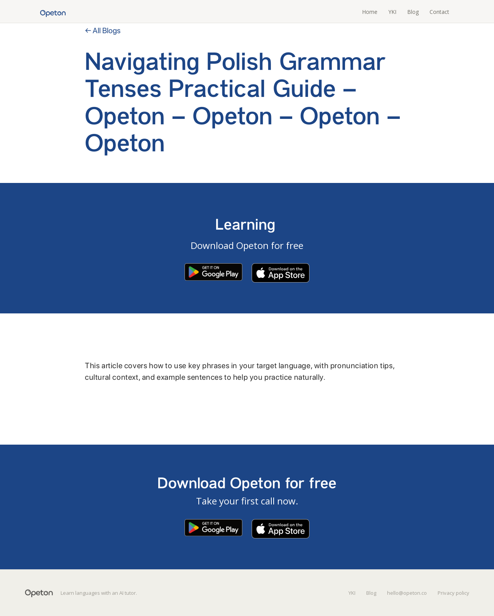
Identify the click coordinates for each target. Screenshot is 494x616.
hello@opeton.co (407, 592)
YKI (392, 11)
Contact (439, 11)
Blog (413, 11)
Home (369, 11)
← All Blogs (102, 30)
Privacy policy (453, 592)
